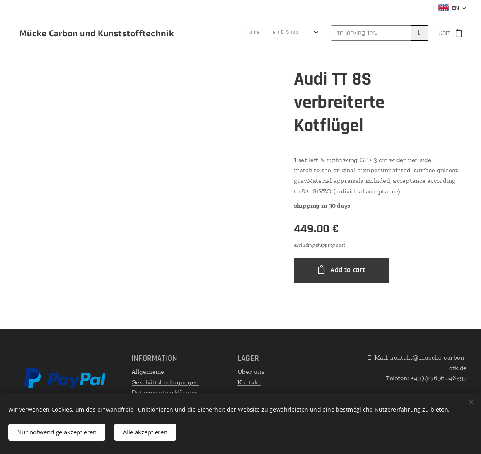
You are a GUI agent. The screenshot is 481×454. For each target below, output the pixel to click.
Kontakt (249, 382)
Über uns (250, 371)
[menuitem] (261, 33)
